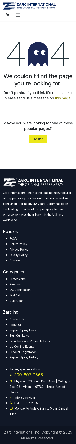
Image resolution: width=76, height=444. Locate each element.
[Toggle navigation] (18, 14)
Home (38, 139)
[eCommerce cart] (7, 14)
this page (62, 98)
